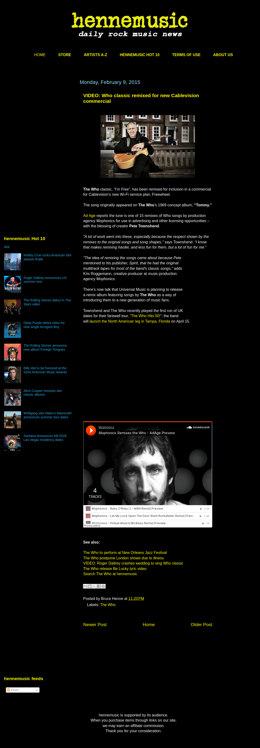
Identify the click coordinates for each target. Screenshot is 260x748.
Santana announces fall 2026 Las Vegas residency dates (45, 438)
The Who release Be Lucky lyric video (115, 569)
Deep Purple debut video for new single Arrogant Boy (44, 325)
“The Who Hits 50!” (145, 316)
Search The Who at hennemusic (110, 574)
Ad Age (89, 216)
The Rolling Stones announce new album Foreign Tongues (45, 347)
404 (6, 247)
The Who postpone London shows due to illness (123, 558)
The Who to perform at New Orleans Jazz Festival (125, 553)
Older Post (201, 624)
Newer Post (95, 624)
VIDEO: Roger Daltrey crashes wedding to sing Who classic (133, 563)
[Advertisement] (39, 124)
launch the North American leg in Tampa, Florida (130, 321)
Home (149, 624)
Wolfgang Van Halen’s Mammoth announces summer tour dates (48, 415)
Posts (13, 690)
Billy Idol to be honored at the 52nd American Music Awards (45, 370)
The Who (108, 605)
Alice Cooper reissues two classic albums (43, 393)
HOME (40, 55)
